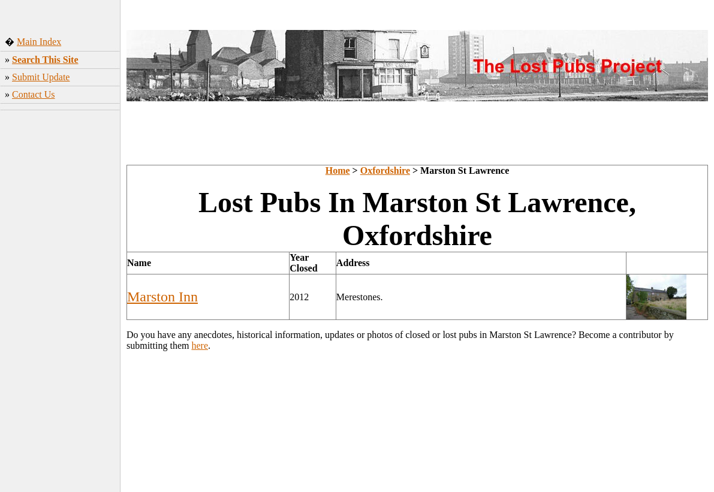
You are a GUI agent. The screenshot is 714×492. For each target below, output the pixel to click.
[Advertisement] (60, 302)
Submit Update (41, 77)
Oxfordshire (385, 170)
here (199, 345)
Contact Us (33, 94)
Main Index (39, 42)
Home (338, 170)
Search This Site (45, 60)
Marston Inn (162, 296)
